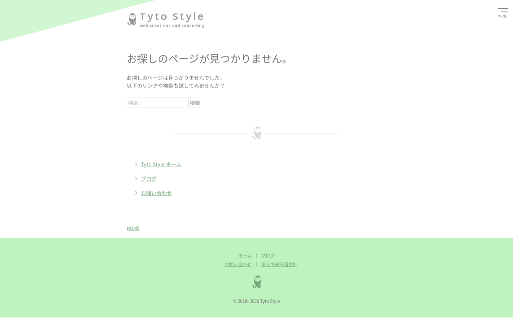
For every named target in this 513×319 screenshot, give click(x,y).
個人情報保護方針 (279, 264)
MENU (502, 16)
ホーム (245, 255)
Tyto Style (172, 17)
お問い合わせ (153, 192)
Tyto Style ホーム (157, 164)
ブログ (145, 178)
